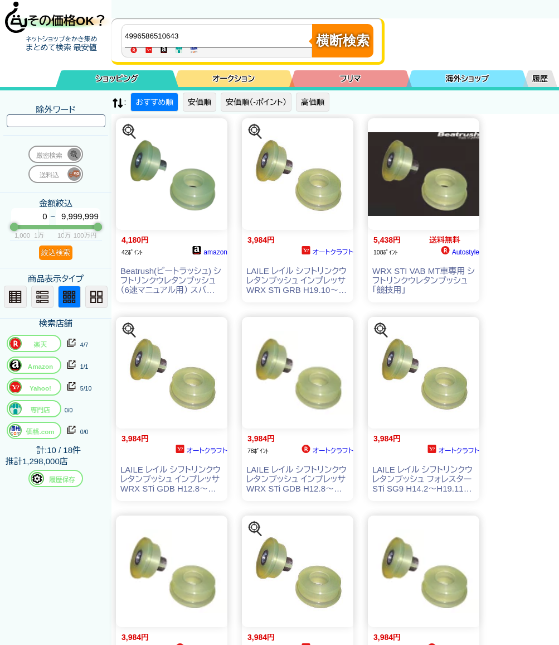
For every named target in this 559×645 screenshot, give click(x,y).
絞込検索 (55, 252)
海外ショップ (467, 78)
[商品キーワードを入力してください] (219, 36)
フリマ (350, 78)
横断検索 (343, 40)
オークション (233, 78)
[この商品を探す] (129, 131)
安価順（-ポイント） (256, 102)
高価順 (312, 102)
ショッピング (117, 78)
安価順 (199, 102)
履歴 (540, 78)
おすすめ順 (154, 102)
